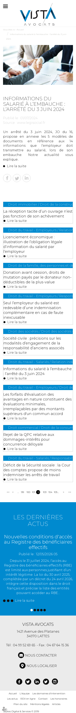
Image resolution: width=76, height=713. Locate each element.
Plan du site (20, 704)
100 (28, 492)
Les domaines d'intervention (48, 693)
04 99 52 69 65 (24, 645)
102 (38, 492)
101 (33, 492)
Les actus (12, 698)
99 (22, 492)
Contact (43, 698)
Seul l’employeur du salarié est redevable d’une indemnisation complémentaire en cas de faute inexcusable (33, 310)
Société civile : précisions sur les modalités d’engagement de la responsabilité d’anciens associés (33, 343)
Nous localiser (42, 666)
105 (55, 492)
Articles (56, 704)
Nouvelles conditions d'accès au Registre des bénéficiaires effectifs (38, 542)
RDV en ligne (27, 698)
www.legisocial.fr (31, 123)
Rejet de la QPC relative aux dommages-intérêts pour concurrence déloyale (28, 439)
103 (44, 492)
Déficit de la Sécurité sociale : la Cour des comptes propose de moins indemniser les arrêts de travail (36, 470)
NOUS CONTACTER (41, 655)
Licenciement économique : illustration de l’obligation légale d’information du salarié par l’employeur (32, 244)
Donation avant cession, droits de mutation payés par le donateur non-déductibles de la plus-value (37, 277)
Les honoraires (58, 698)
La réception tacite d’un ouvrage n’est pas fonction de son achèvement (38, 213)
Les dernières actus (38, 520)
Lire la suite (16, 166)
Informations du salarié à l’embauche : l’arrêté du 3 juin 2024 (37, 371)
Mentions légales (39, 704)
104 (49, 492)
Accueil (20, 29)
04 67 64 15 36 (58, 645)
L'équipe (25, 693)
